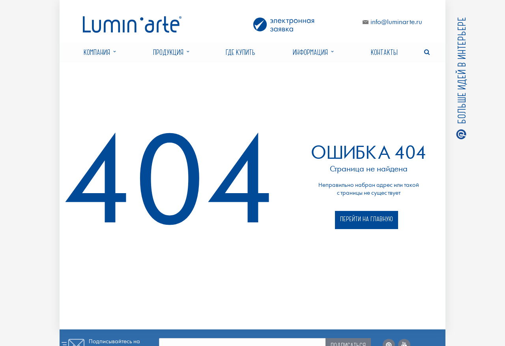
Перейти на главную (366, 218)
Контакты (384, 52)
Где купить (240, 52)
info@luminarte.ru (396, 22)
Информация (313, 52)
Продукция (171, 52)
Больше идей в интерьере (461, 71)
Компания (100, 52)
